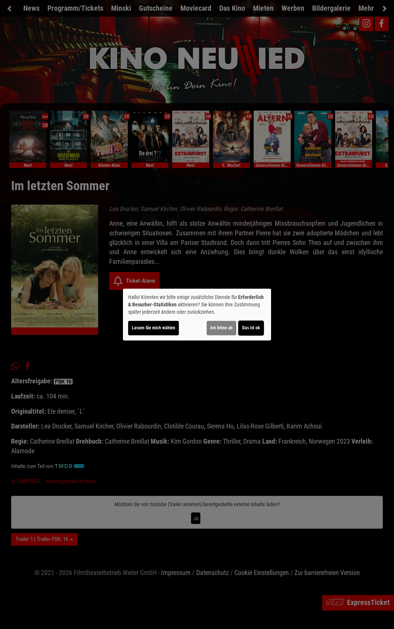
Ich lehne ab (221, 327)
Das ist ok (251, 327)
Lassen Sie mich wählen (153, 327)
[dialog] (197, 314)
